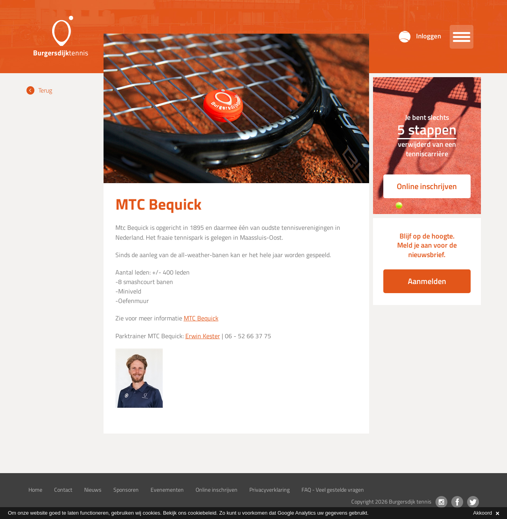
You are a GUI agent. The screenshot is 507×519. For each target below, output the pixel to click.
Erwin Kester (202, 336)
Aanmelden (427, 281)
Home (35, 489)
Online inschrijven (427, 186)
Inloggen (428, 36)
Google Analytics (296, 513)
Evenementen (167, 489)
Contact (63, 489)
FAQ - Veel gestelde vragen (333, 489)
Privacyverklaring (269, 489)
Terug (45, 90)
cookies (151, 513)
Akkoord (486, 513)
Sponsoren (126, 489)
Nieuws (93, 489)
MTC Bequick (201, 318)
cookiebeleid (202, 513)
